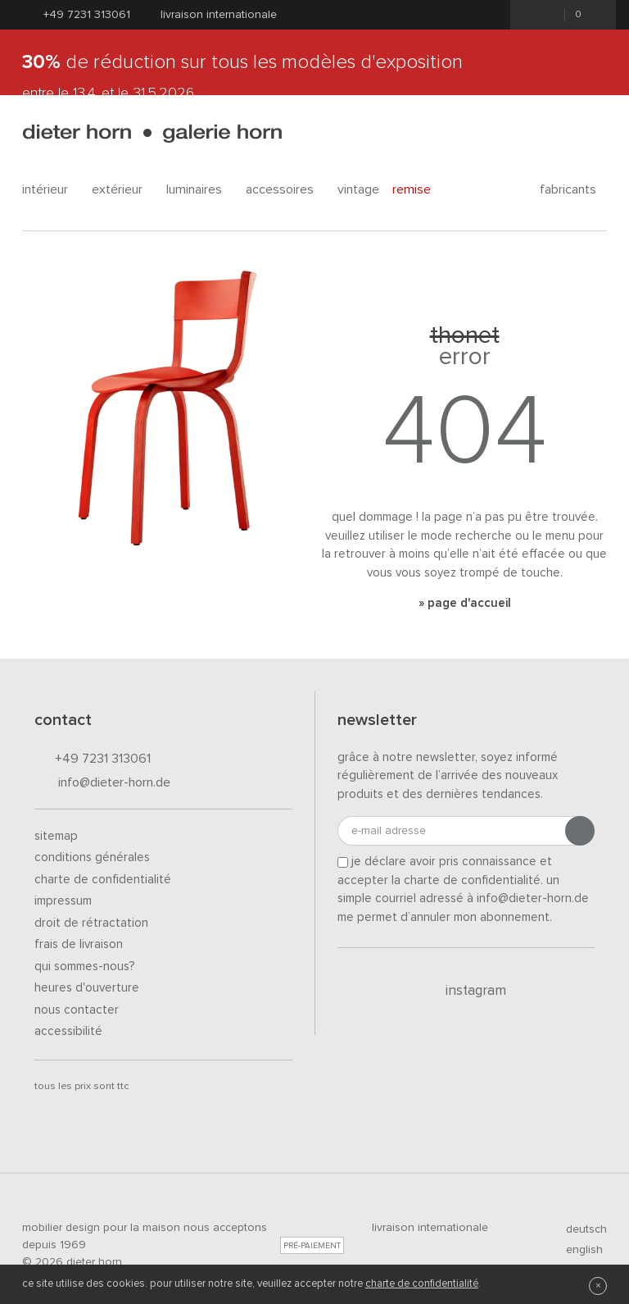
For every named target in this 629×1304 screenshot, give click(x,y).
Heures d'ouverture (86, 988)
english (577, 1250)
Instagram (466, 990)
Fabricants (573, 189)
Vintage (358, 189)
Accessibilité (68, 1031)
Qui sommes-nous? (84, 966)
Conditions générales (92, 857)
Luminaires (199, 189)
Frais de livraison (78, 944)
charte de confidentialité (421, 1284)
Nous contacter (76, 1010)
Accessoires (285, 189)
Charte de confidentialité (102, 879)
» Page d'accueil (465, 603)
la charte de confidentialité (466, 880)
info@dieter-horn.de (102, 783)
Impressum (63, 901)
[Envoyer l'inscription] (580, 831)
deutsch (579, 1229)
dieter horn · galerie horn (152, 133)
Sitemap (56, 836)
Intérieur (50, 189)
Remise (420, 189)
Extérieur (122, 189)
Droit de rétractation (91, 923)
